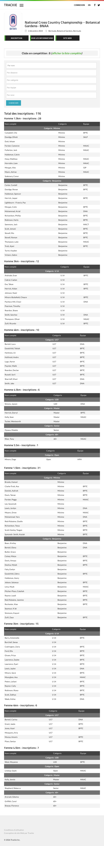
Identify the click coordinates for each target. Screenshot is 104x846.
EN (89, 5)
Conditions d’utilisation (14, 830)
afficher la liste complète (66, 53)
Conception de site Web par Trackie (19, 833)
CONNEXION (79, 5)
